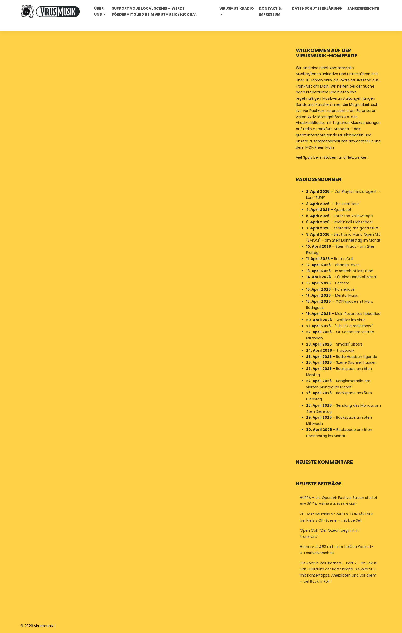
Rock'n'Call (343, 258)
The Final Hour (346, 203)
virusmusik (43, 625)
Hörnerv (342, 283)
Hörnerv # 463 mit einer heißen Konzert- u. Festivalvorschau (337, 549)
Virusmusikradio (236, 8)
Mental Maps (346, 295)
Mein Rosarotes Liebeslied (357, 313)
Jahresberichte (363, 8)
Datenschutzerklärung (317, 8)
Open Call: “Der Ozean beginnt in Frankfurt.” (329, 533)
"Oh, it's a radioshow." (354, 326)
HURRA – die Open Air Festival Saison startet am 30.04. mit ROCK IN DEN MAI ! (338, 500)
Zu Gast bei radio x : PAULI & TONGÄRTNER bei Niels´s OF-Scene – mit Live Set (336, 517)
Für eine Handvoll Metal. (356, 277)
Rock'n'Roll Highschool (353, 222)
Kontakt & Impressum (270, 11)
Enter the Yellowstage (353, 215)
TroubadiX (345, 350)
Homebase (345, 289)
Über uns (99, 11)
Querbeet (342, 210)
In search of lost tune (354, 271)
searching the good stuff (356, 228)
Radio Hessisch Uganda (356, 356)
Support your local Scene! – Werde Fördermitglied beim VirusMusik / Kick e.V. (154, 11)
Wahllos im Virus (350, 319)
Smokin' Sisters (349, 344)
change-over (347, 264)
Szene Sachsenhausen (356, 362)
